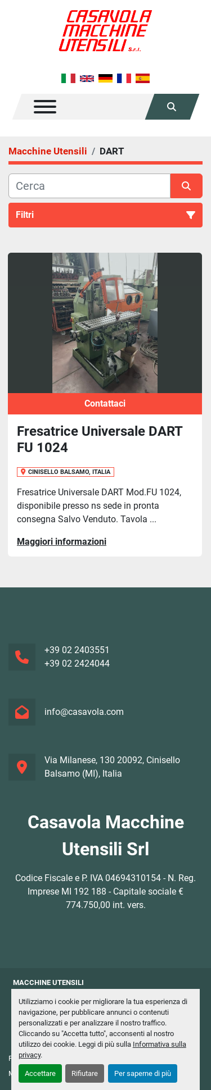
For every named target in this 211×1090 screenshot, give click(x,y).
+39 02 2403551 (77, 650)
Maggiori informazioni (61, 541)
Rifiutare (84, 1073)
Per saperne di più (142, 1073)
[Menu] (45, 106)
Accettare (40, 1073)
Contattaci (104, 403)
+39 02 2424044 (77, 663)
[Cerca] (89, 186)
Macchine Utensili (48, 982)
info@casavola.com (84, 711)
